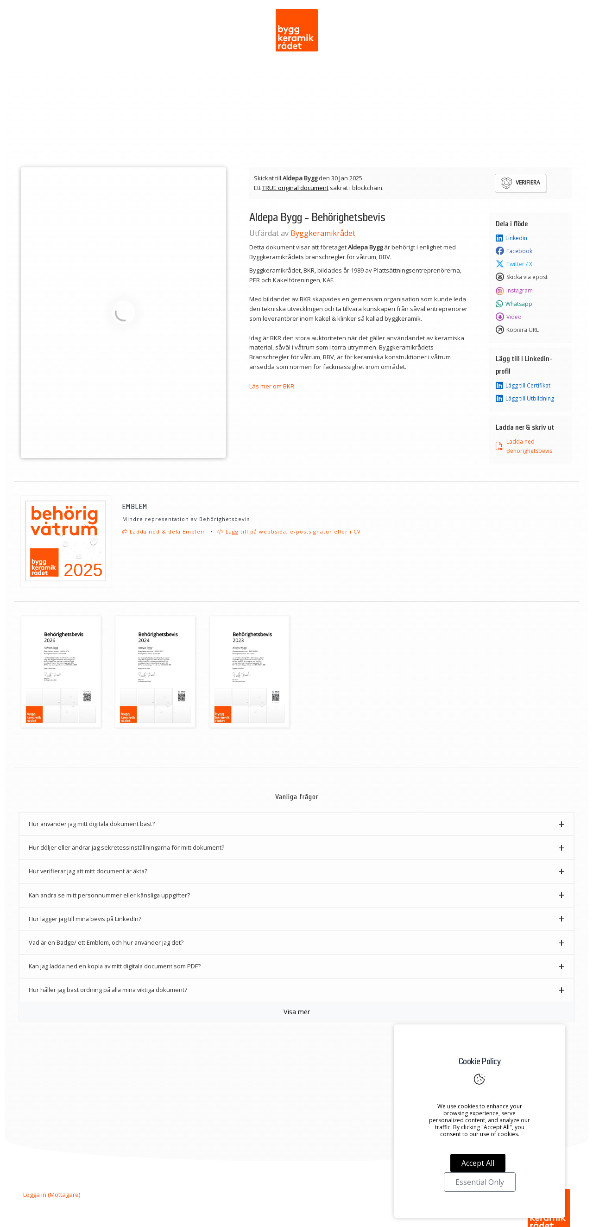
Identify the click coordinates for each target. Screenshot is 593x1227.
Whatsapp (514, 304)
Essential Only (479, 1182)
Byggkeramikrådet (322, 233)
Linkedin (511, 238)
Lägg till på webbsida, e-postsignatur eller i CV (289, 531)
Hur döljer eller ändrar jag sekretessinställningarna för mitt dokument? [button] (126, 847)
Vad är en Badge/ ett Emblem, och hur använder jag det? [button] (106, 942)
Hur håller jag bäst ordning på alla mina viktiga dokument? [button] (108, 989)
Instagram (514, 290)
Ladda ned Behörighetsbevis (524, 446)
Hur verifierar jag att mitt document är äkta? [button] (88, 871)
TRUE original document (295, 188)
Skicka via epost (522, 277)
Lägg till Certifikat (523, 385)
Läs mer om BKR (271, 386)
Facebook (514, 251)
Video (509, 317)
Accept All (477, 1163)
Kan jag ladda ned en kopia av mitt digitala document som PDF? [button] (115, 966)
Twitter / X (514, 264)
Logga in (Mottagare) (51, 1194)
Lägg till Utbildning (525, 398)
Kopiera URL (517, 330)
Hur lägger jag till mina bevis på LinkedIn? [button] (85, 919)
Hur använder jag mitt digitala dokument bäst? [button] (92, 824)
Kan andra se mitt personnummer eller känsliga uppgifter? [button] (109, 895)
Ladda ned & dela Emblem (164, 531)
